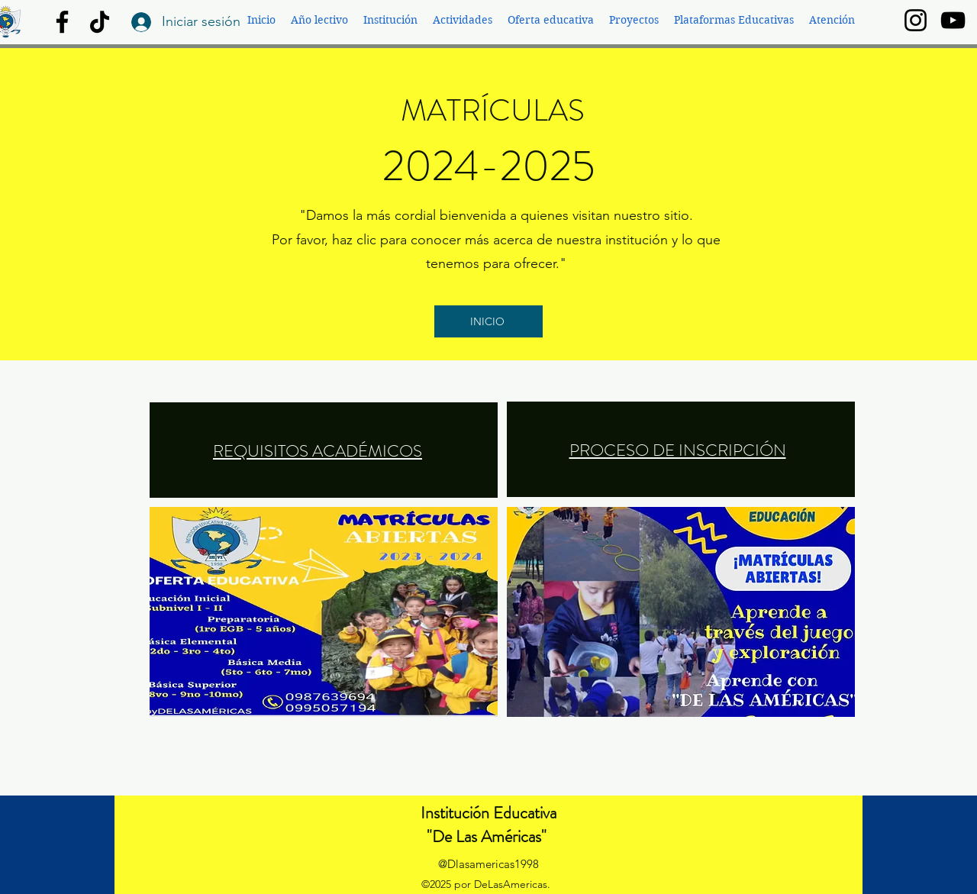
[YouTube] (953, 20)
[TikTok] (99, 22)
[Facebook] (62, 22)
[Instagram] (915, 20)
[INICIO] (488, 321)
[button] (319, 19)
